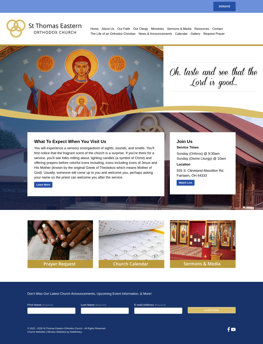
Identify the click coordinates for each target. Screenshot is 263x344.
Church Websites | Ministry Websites (47, 331)
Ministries (157, 29)
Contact (217, 29)
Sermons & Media (179, 29)
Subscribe (211, 310)
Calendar (181, 33)
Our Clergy (140, 29)
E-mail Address (150, 304)
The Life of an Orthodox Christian (113, 33)
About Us (108, 29)
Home (94, 29)
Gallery (195, 33)
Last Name (93, 304)
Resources (202, 29)
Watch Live (185, 182)
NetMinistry (76, 331)
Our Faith (123, 29)
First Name (40, 304)
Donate (224, 6)
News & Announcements (155, 33)
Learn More (43, 184)
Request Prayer (214, 33)
